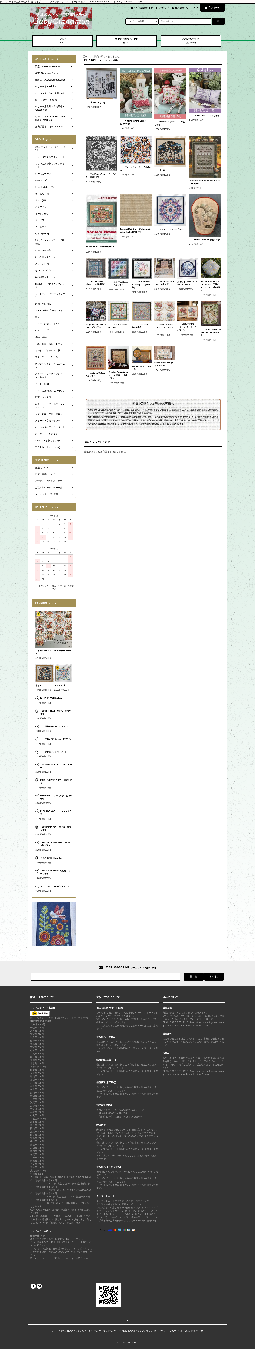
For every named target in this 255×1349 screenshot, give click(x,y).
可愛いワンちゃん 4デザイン (56, 739)
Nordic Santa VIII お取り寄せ (204, 240)
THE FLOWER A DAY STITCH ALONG (56, 766)
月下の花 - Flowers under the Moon (187, 283)
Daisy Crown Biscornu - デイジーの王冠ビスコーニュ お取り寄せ (210, 285)
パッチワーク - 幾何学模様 (140, 325)
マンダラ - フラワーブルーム (169, 229)
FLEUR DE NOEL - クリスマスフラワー (55, 812)
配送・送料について (91, 1331)
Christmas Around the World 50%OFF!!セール (204, 182)
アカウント (164, 7)
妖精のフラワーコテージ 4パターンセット (163, 327)
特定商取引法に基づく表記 (131, 1331)
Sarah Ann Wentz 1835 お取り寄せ (164, 283)
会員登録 (179, 7)
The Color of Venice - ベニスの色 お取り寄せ (55, 844)
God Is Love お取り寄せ (204, 116)
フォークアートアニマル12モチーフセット (53, 652)
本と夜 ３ (161, 170)
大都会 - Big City (95, 102)
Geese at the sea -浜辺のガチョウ (163, 364)
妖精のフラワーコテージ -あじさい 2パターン (186, 327)
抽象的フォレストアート (53, 752)
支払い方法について (70, 1331)
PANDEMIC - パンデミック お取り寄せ (56, 797)
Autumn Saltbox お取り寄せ (95, 374)
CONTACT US (190, 41)
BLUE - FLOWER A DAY (51, 698)
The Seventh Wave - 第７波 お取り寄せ (55, 828)
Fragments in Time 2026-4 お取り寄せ (96, 325)
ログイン (193, 7)
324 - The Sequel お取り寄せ (118, 283)
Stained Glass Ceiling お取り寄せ (95, 282)
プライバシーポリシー (156, 1331)
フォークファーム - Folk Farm (135, 168)
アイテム (212, 7)
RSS (193, 1331)
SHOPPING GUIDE (126, 41)
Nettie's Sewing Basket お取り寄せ (135, 122)
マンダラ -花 (60, 685)
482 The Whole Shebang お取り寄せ (141, 285)
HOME (62, 41)
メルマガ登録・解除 (143, 7)
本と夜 (38, 685)
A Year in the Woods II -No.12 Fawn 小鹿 (211, 332)
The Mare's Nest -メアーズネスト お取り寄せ (101, 175)
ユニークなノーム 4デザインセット (55, 886)
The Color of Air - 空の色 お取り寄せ (55, 712)
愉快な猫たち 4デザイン (54, 726)
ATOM (200, 1331)
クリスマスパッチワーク (117, 326)
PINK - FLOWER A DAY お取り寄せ (56, 781)
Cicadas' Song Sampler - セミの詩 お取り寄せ (118, 375)
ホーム (55, 1331)
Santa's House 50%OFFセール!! (100, 247)
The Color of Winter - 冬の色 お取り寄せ (55, 872)
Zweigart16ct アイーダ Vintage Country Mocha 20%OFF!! (135, 230)
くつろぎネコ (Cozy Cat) (51, 858)
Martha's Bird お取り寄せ (142, 368)
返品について (109, 1331)
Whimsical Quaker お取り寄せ (169, 123)
